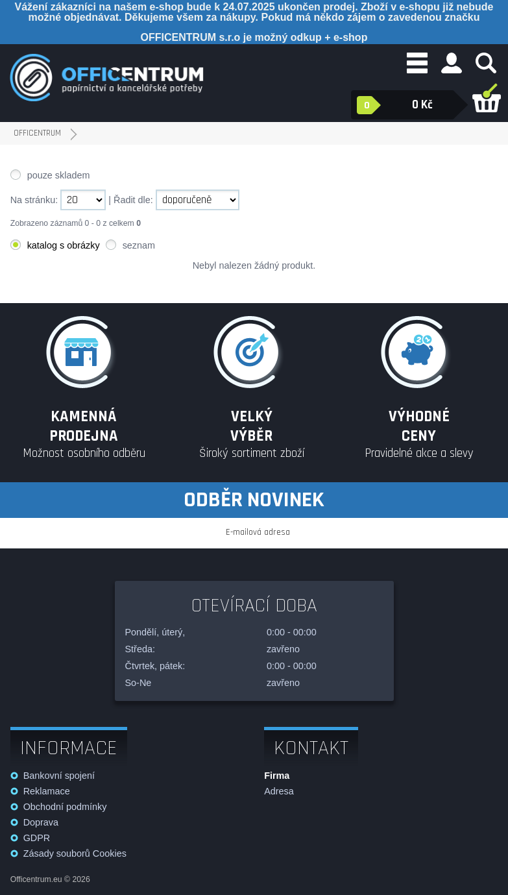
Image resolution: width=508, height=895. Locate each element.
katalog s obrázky (63, 245)
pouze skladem (58, 175)
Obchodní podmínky (65, 807)
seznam (139, 245)
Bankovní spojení (59, 775)
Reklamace (46, 791)
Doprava (40, 822)
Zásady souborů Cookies (75, 853)
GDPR (37, 838)
